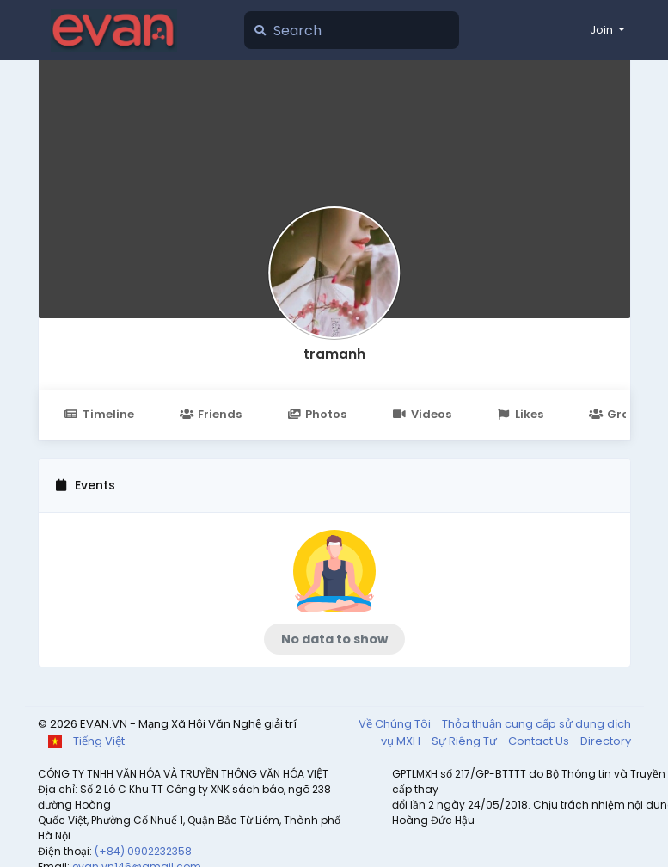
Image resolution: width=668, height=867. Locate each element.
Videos (421, 414)
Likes (520, 414)
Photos (316, 414)
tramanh (334, 354)
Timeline (99, 414)
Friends (211, 414)
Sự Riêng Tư (465, 741)
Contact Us (540, 741)
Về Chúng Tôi (396, 724)
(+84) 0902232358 (143, 851)
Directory (605, 741)
